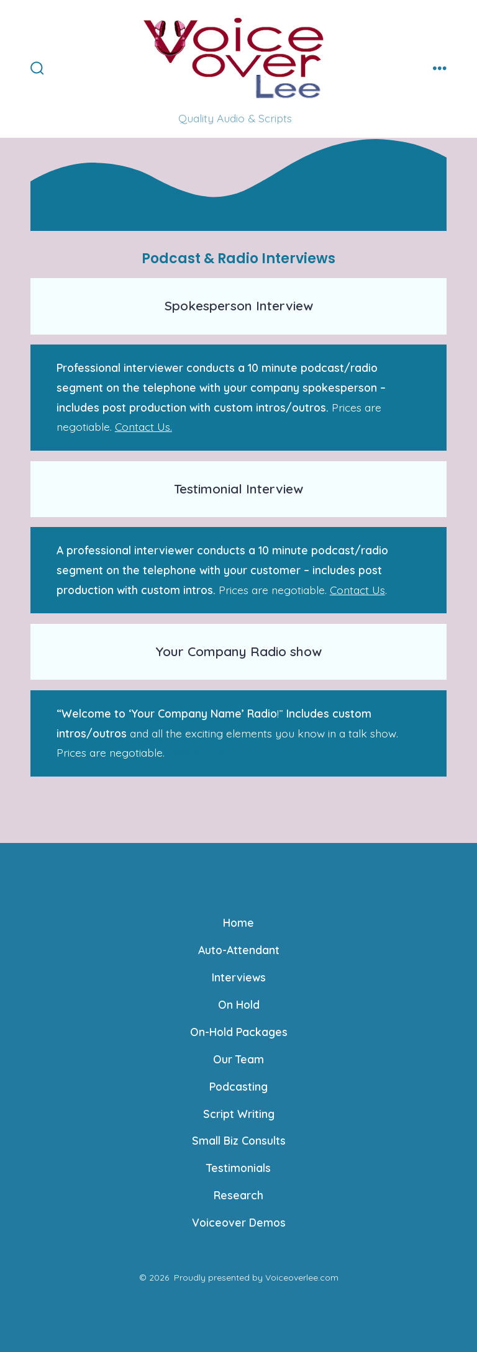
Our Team (238, 1059)
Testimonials (238, 1167)
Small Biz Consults (239, 1140)
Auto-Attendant (238, 950)
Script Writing (239, 1113)
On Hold (239, 1004)
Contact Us (357, 590)
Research (238, 1195)
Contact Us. (143, 426)
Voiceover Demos (239, 1222)
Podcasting (238, 1086)
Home (238, 922)
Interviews (239, 977)
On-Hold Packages (239, 1032)
